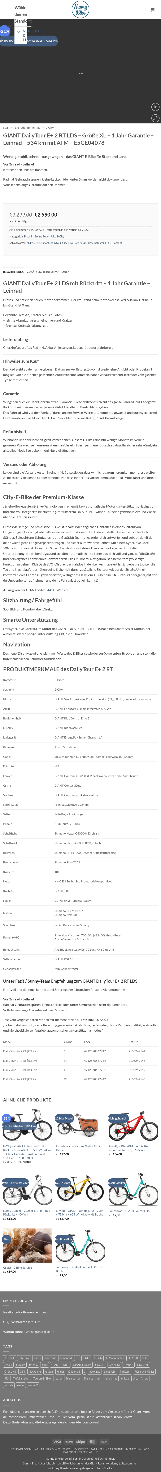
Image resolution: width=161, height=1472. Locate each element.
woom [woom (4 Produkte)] (21, 1373)
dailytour (56, 231)
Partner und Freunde (107, 1437)
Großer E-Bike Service (17, 1256)
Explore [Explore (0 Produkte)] (20, 1353)
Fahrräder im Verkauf (27, 116)
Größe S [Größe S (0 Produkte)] (128, 1353)
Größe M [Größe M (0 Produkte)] (114, 1353)
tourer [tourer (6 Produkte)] (58, 1367)
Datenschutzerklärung (81, 1440)
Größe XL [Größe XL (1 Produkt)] (143, 1353)
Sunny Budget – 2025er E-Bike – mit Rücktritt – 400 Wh (26, 1201)
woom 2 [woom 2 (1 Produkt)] (33, 1373)
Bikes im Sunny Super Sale (39, 225)
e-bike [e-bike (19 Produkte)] (86, 1346)
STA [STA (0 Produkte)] (6, 1367)
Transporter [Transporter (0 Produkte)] (73, 1367)
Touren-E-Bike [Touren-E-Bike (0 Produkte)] (42, 1367)
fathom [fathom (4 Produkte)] (33, 1353)
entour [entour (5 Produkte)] (8, 1353)
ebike (30, 231)
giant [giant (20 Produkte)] (45, 1353)
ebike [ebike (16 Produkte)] (145, 1346)
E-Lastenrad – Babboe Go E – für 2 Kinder (78, 1136)
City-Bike (68, 231)
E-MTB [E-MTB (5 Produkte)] (133, 1346)
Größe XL (80, 231)
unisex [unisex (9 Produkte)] (125, 1367)
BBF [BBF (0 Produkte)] (12, 1346)
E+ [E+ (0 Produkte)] (77, 1346)
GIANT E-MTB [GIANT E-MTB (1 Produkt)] (60, 1353)
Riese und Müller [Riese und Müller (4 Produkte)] (144, 1360)
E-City (49, 116)
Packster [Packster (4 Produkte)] (125, 1360)
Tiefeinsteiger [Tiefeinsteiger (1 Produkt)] (21, 1367)
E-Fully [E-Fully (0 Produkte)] (98, 1346)
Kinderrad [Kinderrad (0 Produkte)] (74, 1360)
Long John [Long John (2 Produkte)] (110, 1360)
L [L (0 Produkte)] (84, 1360)
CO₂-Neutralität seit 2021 (22, 1310)
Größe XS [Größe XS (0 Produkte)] (10, 1360)
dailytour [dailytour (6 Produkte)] (50, 1346)
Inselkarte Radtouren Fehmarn (25, 1301)
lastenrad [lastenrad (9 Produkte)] (94, 1360)
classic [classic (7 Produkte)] (37, 1346)
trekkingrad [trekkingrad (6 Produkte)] (110, 1367)
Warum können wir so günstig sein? (28, 1320)
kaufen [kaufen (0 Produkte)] (49, 1360)
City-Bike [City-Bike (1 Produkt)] (24, 1346)
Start (6, 116)
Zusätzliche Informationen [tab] (48, 260)
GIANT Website (57, 578)
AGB (146, 1437)
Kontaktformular (25, 1437)
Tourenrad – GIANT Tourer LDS (129, 1199)
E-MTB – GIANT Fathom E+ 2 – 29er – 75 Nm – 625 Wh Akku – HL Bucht (79, 1201)
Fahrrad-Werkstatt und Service (64, 1437)
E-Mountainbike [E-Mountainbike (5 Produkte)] (115, 1346)
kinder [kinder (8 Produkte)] (60, 1360)
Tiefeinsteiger (96, 231)
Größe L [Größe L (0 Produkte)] (100, 1353)
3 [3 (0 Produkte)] (5, 1346)
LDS (107, 231)
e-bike (38, 231)
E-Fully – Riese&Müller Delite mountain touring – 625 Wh (128, 1136)
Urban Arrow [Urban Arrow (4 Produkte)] (140, 1367)
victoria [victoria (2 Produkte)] (8, 1373)
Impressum (133, 1437)
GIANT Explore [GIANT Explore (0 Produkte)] (82, 1353)
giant (46, 231)
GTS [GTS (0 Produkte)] (22, 1360)
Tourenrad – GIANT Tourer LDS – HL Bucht (79, 1258)
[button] (9, 25)
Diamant (117, 231)
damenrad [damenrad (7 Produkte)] (66, 1346)
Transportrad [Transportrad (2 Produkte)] (92, 1367)
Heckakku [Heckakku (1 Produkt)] (35, 1360)
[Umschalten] (18, 32)
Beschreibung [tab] (13, 260)
